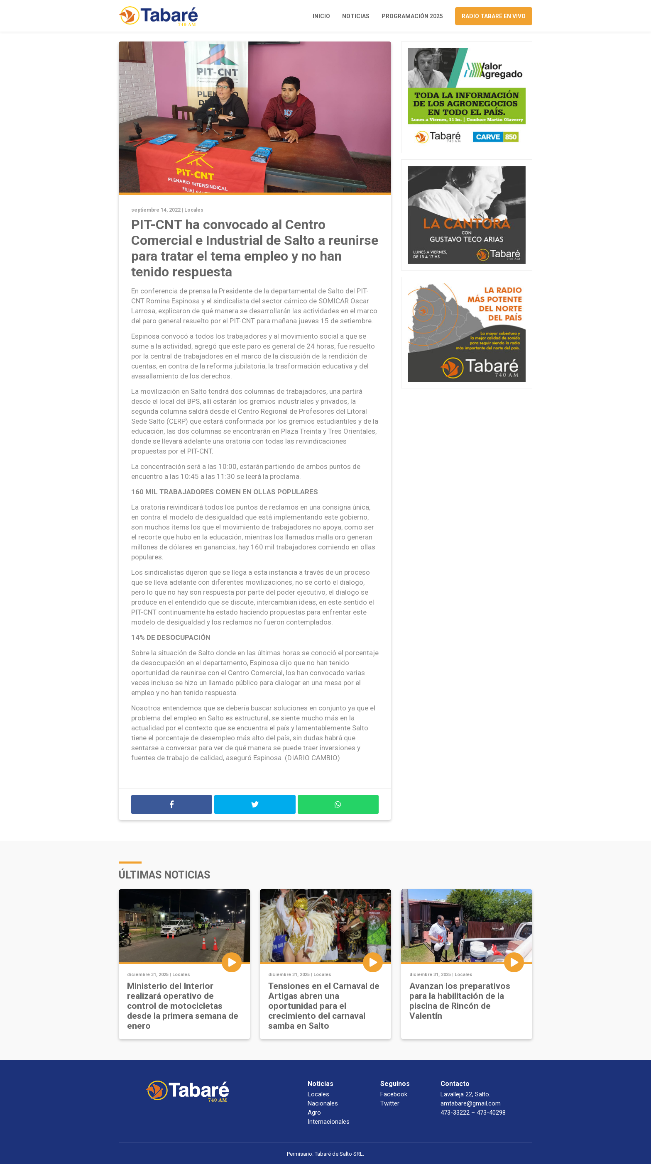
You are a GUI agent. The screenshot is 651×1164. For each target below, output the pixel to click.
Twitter (389, 1103)
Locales (193, 210)
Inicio (321, 16)
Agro (314, 1112)
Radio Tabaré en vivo (494, 16)
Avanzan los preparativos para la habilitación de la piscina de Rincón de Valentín (459, 1001)
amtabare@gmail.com (471, 1103)
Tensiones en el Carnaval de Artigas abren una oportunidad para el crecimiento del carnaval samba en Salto (323, 1006)
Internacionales (329, 1121)
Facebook (393, 1094)
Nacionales (323, 1103)
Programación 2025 (412, 16)
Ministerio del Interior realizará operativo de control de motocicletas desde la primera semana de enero (182, 1006)
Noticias (356, 16)
